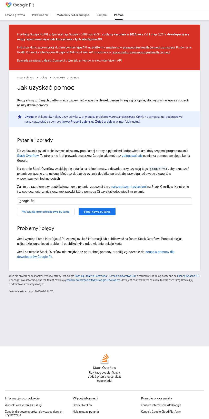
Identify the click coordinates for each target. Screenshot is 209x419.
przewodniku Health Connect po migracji (149, 47)
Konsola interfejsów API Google (161, 405)
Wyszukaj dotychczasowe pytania (45, 211)
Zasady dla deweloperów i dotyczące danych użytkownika (33, 413)
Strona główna (15, 15)
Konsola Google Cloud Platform (161, 411)
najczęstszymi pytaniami (129, 187)
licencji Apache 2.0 (188, 275)
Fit (23, 5)
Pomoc (74, 77)
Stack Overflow (28, 156)
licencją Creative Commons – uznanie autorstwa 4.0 (105, 275)
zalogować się (132, 156)
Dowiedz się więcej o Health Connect (40, 60)
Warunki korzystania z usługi (23, 405)
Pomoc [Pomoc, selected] (118, 15)
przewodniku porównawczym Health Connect (141, 52)
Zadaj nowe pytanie (97, 211)
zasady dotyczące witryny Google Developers (93, 280)
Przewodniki (40, 15)
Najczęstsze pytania (86, 411)
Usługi (44, 77)
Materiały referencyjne (73, 15)
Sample (102, 15)
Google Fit (59, 77)
